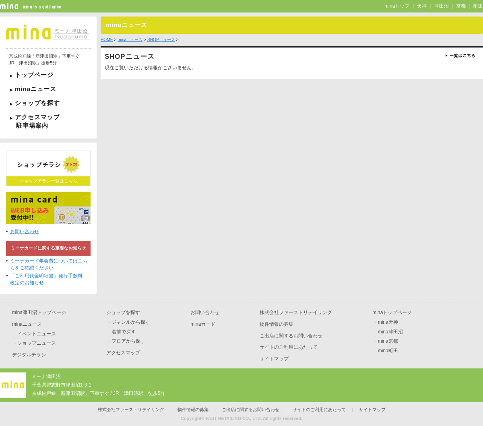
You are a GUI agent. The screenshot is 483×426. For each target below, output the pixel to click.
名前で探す (123, 332)
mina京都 (388, 341)
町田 (478, 6)
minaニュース (35, 88)
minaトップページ (392, 312)
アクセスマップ (48, 121)
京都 (461, 6)
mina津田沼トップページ (39, 312)
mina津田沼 (390, 332)
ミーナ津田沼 (46, 376)
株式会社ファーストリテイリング (296, 312)
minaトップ (396, 6)
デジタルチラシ (29, 355)
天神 (422, 6)
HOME (107, 39)
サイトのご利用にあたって (289, 347)
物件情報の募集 (276, 324)
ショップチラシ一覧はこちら (48, 180)
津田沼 (441, 6)
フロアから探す (128, 341)
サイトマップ (274, 359)
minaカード (202, 324)
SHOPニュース (161, 39)
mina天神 (388, 322)
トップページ (34, 74)
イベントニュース (36, 334)
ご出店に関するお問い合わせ (291, 336)
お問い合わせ (24, 231)
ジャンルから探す (130, 322)
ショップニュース (36, 343)
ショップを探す (37, 102)
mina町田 (388, 351)
